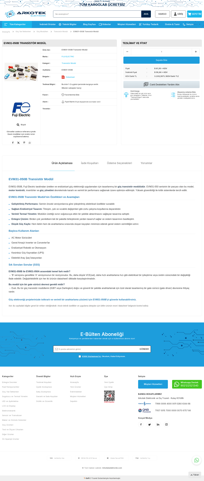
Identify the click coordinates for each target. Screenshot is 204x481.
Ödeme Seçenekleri (119, 163)
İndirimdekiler (76, 392)
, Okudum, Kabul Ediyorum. (102, 356)
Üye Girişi (108, 387)
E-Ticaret (93, 478)
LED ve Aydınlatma (10, 401)
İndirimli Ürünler (48, 24)
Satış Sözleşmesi (43, 392)
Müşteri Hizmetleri (127, 24)
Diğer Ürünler (8, 434)
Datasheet (70, 77)
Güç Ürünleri (7, 425)
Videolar (106, 24)
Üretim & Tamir (172, 24)
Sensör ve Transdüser (12, 415)
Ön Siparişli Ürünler (10, 439)
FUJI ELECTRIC (68, 56)
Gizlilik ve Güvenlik (44, 401)
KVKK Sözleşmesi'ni (91, 356)
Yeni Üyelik (109, 382)
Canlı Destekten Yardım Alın (161, 84)
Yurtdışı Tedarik (150, 24)
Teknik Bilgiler (69, 24)
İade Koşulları (89, 163)
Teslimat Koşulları (43, 382)
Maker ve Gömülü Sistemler (14, 420)
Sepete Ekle (161, 60)
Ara (146, 14)
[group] (21, 72)
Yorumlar (146, 163)
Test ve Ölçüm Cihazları (12, 429)
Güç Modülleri (42, 31)
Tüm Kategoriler (15, 24)
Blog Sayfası (89, 24)
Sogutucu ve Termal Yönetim (15, 396)
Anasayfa (6, 32)
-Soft (87, 478)
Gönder (144, 349)
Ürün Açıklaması (62, 163)
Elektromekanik (8, 411)
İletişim (190, 24)
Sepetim (73, 401)
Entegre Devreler (9, 382)
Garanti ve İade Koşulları (47, 396)
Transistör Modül (61, 31)
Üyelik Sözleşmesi (44, 387)
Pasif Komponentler (10, 387)
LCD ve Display (8, 406)
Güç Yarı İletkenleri (23, 31)
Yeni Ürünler (75, 387)
